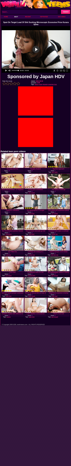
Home (6, 17)
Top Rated (44, 17)
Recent (28, 17)
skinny (37, 84)
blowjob (45, 84)
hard (33, 234)
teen (53, 296)
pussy (10, 275)
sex (53, 213)
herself (56, 317)
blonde (30, 275)
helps (56, 172)
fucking (9, 317)
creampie (51, 84)
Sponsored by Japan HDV (36, 76)
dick (53, 172)
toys (55, 84)
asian (40, 84)
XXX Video (62, 17)
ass (10, 255)
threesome (8, 234)
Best (16, 17)
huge (30, 213)
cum (6, 275)
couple (56, 213)
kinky (33, 275)
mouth (33, 192)
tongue (56, 275)
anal (30, 234)
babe (7, 296)
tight (52, 255)
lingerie (30, 255)
